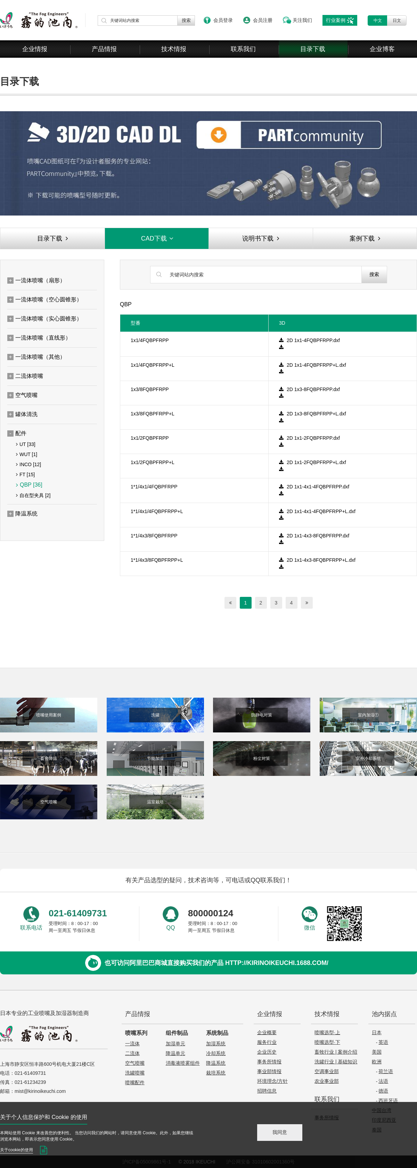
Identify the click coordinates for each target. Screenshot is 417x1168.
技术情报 (173, 49)
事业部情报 (269, 1071)
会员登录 (223, 20)
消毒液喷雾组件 (183, 1063)
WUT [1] (26, 454)
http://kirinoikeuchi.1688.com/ (276, 962)
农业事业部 (326, 1081)
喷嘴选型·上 (327, 1032)
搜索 (374, 274)
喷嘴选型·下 (327, 1042)
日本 (377, 1032)
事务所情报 (269, 1061)
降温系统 (216, 1063)
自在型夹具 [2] (33, 495)
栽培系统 (216, 1073)
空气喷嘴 (135, 1063)
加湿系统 (216, 1043)
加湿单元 (175, 1043)
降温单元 (175, 1053)
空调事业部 (326, 1071)
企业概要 (267, 1032)
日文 (397, 20)
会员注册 (262, 20)
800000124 (210, 913)
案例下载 (365, 238)
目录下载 (312, 49)
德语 (383, 1091)
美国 (377, 1052)
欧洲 (377, 1061)
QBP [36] (29, 485)
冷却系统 (216, 1053)
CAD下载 (157, 238)
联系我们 (243, 49)
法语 (383, 1081)
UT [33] (25, 444)
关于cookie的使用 (16, 1149)
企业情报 (34, 49)
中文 (378, 20)
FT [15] (25, 474)
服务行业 (267, 1042)
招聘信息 (267, 1091)
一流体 (132, 1043)
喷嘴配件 (135, 1082)
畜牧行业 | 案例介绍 (335, 1052)
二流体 (132, 1053)
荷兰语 (385, 1071)
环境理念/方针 (272, 1081)
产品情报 (104, 49)
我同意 (279, 1132)
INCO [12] (28, 464)
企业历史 (267, 1052)
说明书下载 (260, 238)
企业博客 (382, 49)
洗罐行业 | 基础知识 (335, 1061)
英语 (383, 1042)
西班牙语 (388, 1100)
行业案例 (335, 20)
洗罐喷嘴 (135, 1073)
